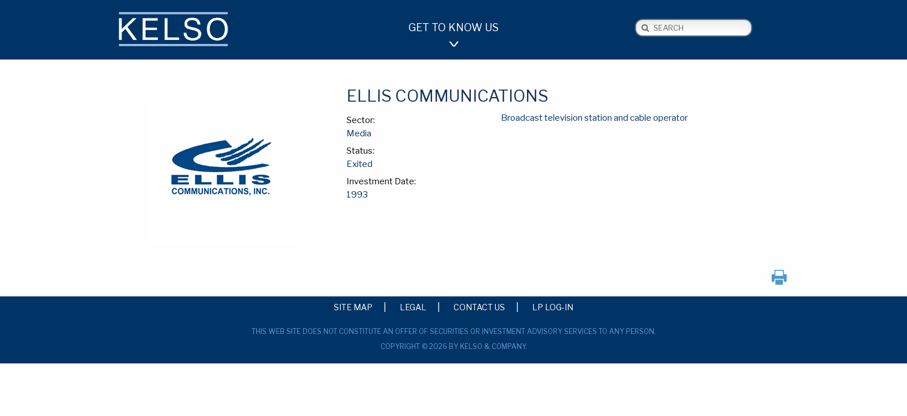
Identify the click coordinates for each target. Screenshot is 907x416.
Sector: (360, 120)
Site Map (353, 306)
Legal (413, 306)
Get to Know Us (453, 27)
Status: (360, 151)
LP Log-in (552, 306)
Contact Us (479, 306)
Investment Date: (381, 181)
